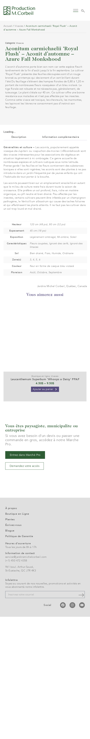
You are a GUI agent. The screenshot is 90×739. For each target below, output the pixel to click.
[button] (75, 10)
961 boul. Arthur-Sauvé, (19, 689)
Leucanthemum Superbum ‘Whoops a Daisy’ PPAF (45, 501)
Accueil (8, 26)
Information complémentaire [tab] (60, 259)
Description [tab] (18, 259)
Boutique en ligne (41, 498)
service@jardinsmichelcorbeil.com (26, 679)
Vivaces (19, 26)
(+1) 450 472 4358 (16, 683)
